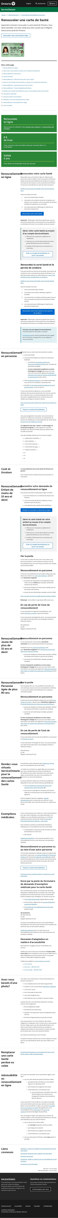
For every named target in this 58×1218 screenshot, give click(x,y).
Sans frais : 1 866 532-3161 (31, 967)
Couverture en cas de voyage (29, 1164)
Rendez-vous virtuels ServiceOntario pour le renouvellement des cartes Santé (25, 91)
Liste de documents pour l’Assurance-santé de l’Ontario (38, 704)
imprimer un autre (27, 739)
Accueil (3, 15)
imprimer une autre (31, 613)
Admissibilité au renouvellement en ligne (15, 102)
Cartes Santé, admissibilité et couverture (33, 15)
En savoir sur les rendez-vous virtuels (31, 422)
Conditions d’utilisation (8, 1210)
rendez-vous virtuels (48, 763)
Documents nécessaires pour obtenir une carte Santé (36, 1153)
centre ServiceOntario (40, 576)
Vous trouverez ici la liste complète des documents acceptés (38, 596)
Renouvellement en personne (12, 73)
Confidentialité (48, 1206)
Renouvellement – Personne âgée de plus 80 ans (17, 88)
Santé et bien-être (13, 15)
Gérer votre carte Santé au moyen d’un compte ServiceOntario (21, 71)
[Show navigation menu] (52, 3)
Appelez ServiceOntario (27, 838)
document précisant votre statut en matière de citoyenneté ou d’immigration (42, 375)
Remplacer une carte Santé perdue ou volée (16, 99)
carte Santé (36, 1110)
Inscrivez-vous (27, 335)
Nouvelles (37, 1206)
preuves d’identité (42, 855)
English (28, 3)
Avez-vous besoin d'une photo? (12, 97)
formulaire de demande (32, 899)
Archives (27, 1206)
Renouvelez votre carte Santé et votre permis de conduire (38, 312)
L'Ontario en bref (6, 1206)
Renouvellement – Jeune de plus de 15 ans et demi (17, 85)
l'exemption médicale (49, 986)
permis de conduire (33, 127)
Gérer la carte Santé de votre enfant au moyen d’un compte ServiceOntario (25, 82)
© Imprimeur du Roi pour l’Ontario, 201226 (14, 1212)
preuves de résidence (30, 904)
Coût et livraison (8, 76)
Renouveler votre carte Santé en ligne (15, 35)
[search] (40, 3)
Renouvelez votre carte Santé (32, 214)
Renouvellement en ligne (10, 68)
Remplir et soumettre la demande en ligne (36, 510)
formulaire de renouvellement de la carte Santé (39, 907)
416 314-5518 (28, 964)
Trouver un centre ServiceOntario (34, 409)
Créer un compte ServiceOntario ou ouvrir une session (37, 254)
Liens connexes (7, 105)
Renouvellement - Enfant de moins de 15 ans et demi (18, 79)
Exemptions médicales (9, 94)
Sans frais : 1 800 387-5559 (33, 970)
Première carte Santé (27, 1156)
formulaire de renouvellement (42, 857)
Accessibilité (18, 1206)
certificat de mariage (34, 380)
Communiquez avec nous (40, 1189)
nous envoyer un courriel (42, 961)
